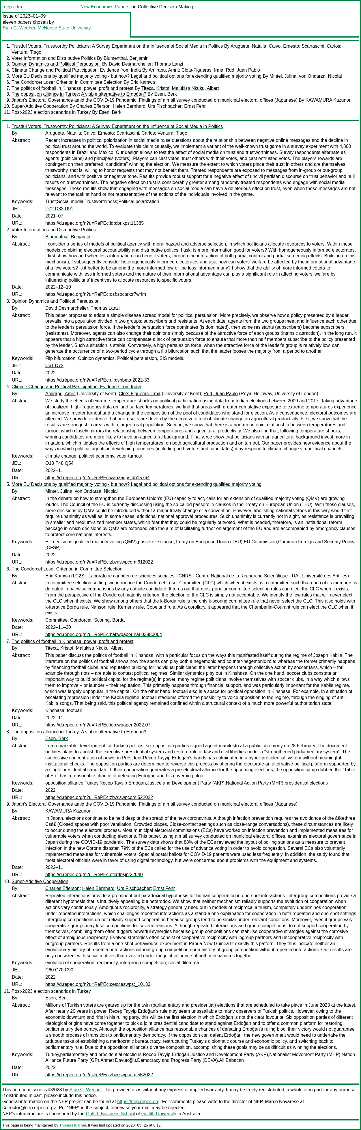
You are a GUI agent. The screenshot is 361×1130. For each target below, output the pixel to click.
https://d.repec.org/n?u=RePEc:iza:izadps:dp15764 (97, 477)
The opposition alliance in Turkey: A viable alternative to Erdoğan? (79, 94)
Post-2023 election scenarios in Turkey (51, 112)
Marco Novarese (282, 1101)
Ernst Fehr (195, 106)
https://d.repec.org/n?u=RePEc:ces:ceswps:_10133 (97, 984)
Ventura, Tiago (26, 52)
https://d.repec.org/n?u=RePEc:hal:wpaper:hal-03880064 (103, 634)
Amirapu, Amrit (164, 70)
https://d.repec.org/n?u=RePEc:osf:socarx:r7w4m (95, 294)
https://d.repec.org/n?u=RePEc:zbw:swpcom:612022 (99, 562)
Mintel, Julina (283, 76)
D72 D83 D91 (59, 208)
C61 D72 (54, 365)
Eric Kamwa (142, 82)
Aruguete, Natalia (248, 46)
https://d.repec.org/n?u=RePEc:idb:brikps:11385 (94, 223)
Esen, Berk (165, 94)
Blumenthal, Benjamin (126, 58)
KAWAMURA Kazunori (328, 100)
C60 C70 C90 (59, 969)
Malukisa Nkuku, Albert (195, 88)
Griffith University (158, 1113)
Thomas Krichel (72, 1125)
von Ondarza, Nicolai (320, 76)
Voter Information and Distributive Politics (54, 58)
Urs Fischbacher (165, 106)
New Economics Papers (105, 6)
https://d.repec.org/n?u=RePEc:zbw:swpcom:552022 (99, 1074)
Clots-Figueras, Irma (202, 70)
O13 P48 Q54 (59, 463)
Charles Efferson (93, 106)
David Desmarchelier (130, 64)
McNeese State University (64, 27)
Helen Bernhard (129, 106)
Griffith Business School (110, 1113)
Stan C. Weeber (19, 27)
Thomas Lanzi (168, 64)
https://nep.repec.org (138, 1101)
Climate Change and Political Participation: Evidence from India (76, 70)
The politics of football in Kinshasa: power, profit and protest (72, 88)
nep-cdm (13, 6)
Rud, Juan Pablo (243, 70)
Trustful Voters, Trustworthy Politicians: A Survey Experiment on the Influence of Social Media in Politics (117, 46)
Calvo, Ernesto (284, 46)
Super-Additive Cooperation (40, 106)
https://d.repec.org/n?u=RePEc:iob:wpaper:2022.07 (97, 724)
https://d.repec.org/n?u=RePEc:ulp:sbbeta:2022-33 (97, 380)
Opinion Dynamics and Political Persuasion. (56, 64)
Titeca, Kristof (155, 88)
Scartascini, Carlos (321, 46)
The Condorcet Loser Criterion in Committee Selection (67, 82)
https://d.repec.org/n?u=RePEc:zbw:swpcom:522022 (99, 797)
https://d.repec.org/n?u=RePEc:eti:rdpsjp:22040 (94, 874)
